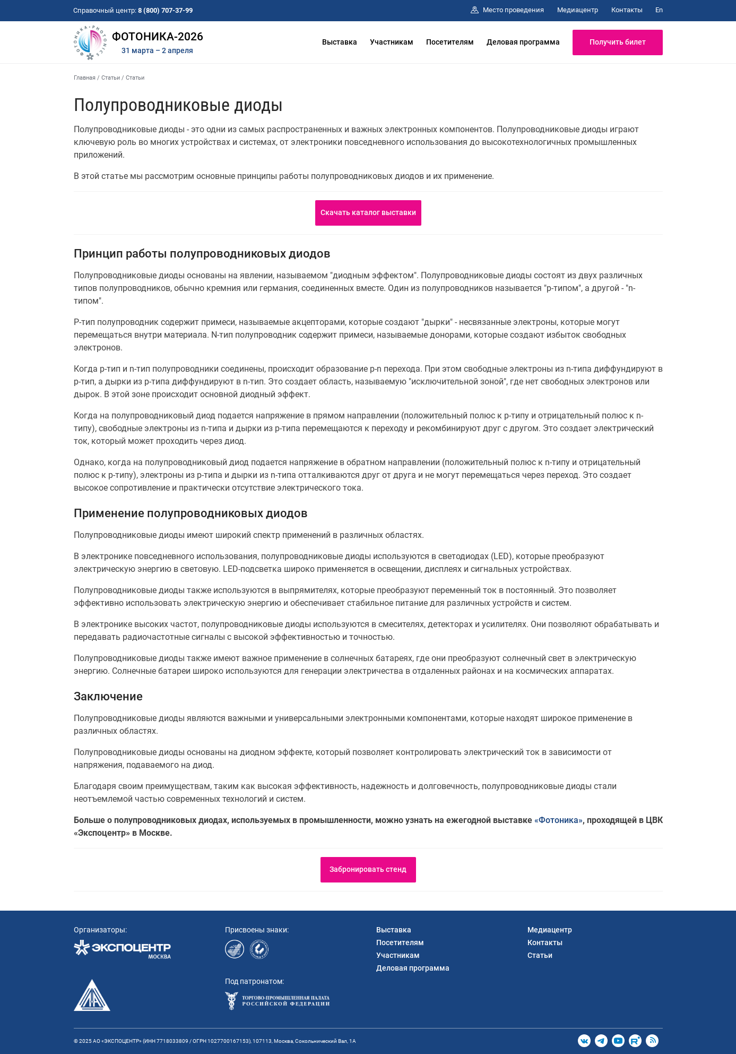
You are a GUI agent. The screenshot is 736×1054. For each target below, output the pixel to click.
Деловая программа (523, 42)
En (659, 10)
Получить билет (618, 42)
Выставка (339, 42)
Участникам (391, 42)
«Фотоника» (558, 820)
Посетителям (450, 42)
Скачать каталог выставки (368, 212)
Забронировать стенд (368, 869)
